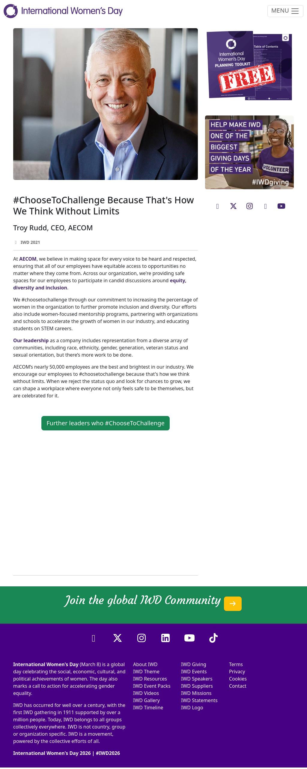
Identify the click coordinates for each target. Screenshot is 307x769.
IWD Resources (150, 678)
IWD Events (194, 671)
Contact (237, 686)
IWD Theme (146, 671)
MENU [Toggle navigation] (285, 11)
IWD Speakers (197, 678)
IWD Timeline (148, 707)
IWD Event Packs (152, 686)
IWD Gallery (146, 700)
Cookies (238, 678)
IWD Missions (196, 693)
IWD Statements (199, 700)
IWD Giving (193, 664)
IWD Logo (192, 707)
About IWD (145, 664)
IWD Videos (146, 693)
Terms (236, 664)
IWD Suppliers (197, 686)
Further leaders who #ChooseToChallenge (105, 423)
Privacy (237, 671)
